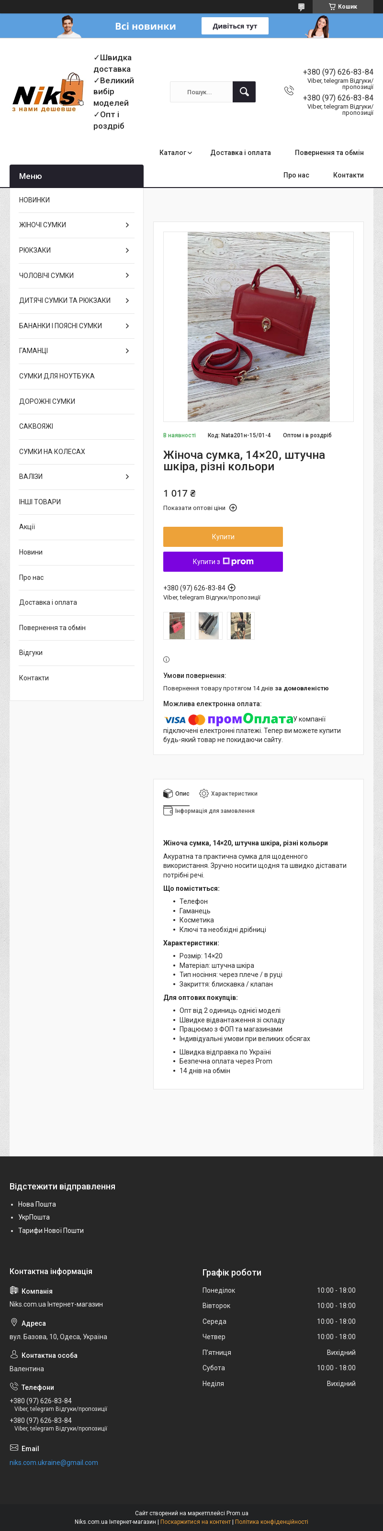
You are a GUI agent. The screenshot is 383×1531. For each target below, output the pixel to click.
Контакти (348, 175)
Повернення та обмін (329, 152)
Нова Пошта (37, 1204)
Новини (31, 552)
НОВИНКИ (34, 200)
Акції (27, 527)
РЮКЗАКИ (35, 250)
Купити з (223, 561)
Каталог (172, 152)
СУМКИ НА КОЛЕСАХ (52, 451)
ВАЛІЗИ (31, 476)
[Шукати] (244, 91)
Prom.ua (237, 1513)
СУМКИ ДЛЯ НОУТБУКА (57, 376)
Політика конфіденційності (271, 1522)
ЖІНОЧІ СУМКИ (42, 225)
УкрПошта (34, 1217)
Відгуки (31, 652)
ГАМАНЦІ (33, 351)
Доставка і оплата (240, 152)
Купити (223, 537)
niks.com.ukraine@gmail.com (54, 1462)
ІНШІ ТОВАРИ (40, 502)
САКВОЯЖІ (36, 426)
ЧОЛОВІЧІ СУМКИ (46, 275)
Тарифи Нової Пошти (51, 1230)
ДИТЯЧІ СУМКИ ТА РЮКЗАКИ (65, 300)
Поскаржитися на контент (195, 1522)
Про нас (296, 175)
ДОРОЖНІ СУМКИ (47, 401)
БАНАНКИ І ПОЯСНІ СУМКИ (60, 326)
